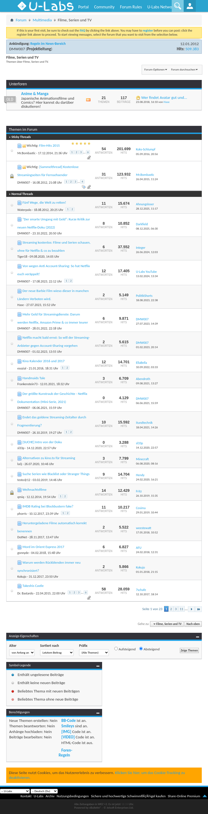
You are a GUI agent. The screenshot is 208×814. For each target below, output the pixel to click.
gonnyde (23, 553)
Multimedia (42, 20)
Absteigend (149, 649)
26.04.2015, (147, 179)
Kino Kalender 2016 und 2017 (43, 361)
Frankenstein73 (27, 384)
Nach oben (193, 624)
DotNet (22, 537)
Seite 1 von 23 (152, 609)
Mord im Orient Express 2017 (43, 547)
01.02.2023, (147, 347)
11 (181, 609)
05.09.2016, (147, 154)
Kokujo (21, 576)
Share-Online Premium (184, 796)
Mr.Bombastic (26, 153)
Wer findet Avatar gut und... (164, 97)
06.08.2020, (147, 463)
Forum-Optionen (154, 69)
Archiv (50, 796)
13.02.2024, (147, 276)
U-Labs (39, 796)
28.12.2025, (147, 208)
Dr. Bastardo (25, 593)
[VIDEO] (68, 737)
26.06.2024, (147, 252)
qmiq (20, 497)
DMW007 (17, 48)
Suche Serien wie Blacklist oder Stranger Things (56, 474)
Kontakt (26, 796)
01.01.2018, (147, 572)
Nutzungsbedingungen (73, 796)
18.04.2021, (147, 427)
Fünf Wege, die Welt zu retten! (44, 202)
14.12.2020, (147, 447)
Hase (167, 102)
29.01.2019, (147, 512)
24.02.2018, (147, 552)
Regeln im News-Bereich (48, 44)
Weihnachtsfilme (34, 489)
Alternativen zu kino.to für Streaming (48, 458)
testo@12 (23, 480)
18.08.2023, (147, 300)
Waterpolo (24, 210)
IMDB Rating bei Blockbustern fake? (47, 506)
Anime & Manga (34, 93)
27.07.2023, (147, 323)
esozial (21, 368)
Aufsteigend (125, 649)
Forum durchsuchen (183, 69)
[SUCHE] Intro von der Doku (42, 442)
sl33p (20, 448)
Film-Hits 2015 (49, 145)
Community (104, 6)
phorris (22, 514)
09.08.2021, (147, 383)
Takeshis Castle (33, 586)
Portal (83, 6)
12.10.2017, (147, 594)
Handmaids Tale (33, 378)
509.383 (192, 48)
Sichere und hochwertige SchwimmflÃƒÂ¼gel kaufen (128, 796)
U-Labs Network (161, 6)
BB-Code (68, 720)
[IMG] (66, 731)
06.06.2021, (147, 403)
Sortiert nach (49, 646)
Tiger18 (22, 256)
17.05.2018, (147, 532)
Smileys (67, 726)
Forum (21, 20)
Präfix (83, 646)
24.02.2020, (147, 479)
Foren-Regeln (65, 753)
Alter (13, 646)
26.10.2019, (147, 495)
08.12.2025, (147, 228)
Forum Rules (131, 6)
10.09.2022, (147, 367)
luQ (19, 464)
